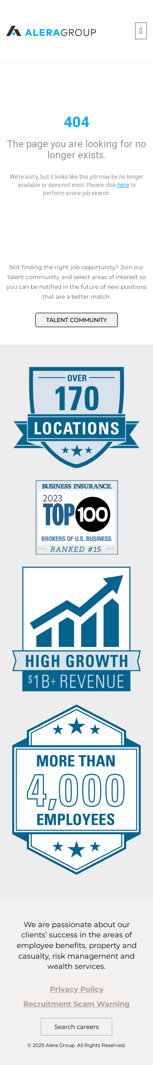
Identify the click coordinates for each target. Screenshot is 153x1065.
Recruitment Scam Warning (76, 1004)
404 (76, 122)
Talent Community (76, 320)
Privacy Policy (77, 989)
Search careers (76, 1027)
